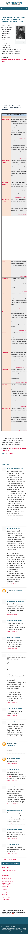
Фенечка (3, 261)
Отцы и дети (14, 14)
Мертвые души (6, 884)
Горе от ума (5, 873)
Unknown (10, 590)
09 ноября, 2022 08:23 (12, 823)
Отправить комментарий (9, 859)
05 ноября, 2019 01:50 (12, 780)
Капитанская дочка (7, 881)
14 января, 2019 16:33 (12, 715)
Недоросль (4, 886)
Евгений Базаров (5, 119)
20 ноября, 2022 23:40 (12, 853)
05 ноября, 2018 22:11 (12, 614)
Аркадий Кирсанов (6, 140)
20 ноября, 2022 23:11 (12, 838)
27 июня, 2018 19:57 (11, 583)
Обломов (4, 889)
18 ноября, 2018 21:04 (12, 648)
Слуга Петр (4, 384)
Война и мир (5, 867)
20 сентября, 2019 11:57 (12, 752)
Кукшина (4, 311)
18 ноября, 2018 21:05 (12, 702)
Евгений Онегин (6, 878)
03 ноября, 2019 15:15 (12, 763)
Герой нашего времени (8, 870)
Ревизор (4, 894)
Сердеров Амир (12, 743)
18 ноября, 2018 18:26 (12, 631)
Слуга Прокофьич (6, 408)
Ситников (4, 332)
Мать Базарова (5, 369)
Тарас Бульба (5, 897)
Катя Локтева (5, 278)
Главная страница (5, 14)
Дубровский (5, 875)
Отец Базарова (5, 352)
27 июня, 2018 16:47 (11, 521)
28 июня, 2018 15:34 (11, 594)
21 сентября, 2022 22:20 (12, 803)
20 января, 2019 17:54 (12, 736)
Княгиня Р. (4, 293)
